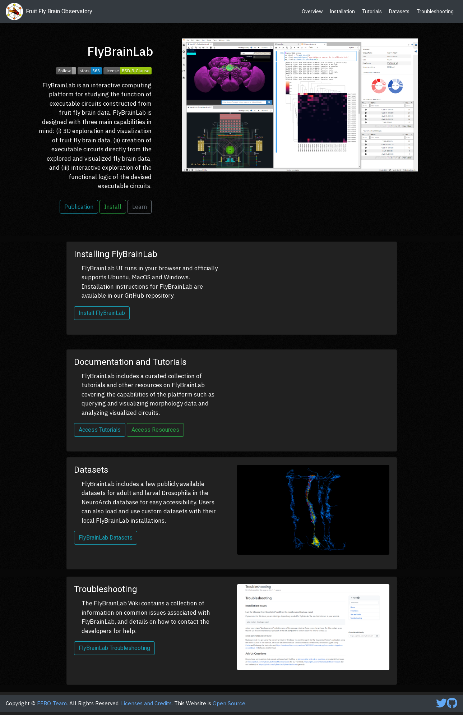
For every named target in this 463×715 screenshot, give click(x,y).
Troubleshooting (435, 11)
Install (112, 206)
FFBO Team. (52, 703)
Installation (342, 11)
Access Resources (155, 429)
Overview (312, 11)
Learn (139, 206)
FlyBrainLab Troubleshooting (114, 648)
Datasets (399, 11)
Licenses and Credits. (147, 703)
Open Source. (229, 703)
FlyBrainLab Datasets (106, 537)
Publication (78, 206)
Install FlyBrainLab (102, 313)
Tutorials (372, 11)
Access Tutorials (100, 429)
